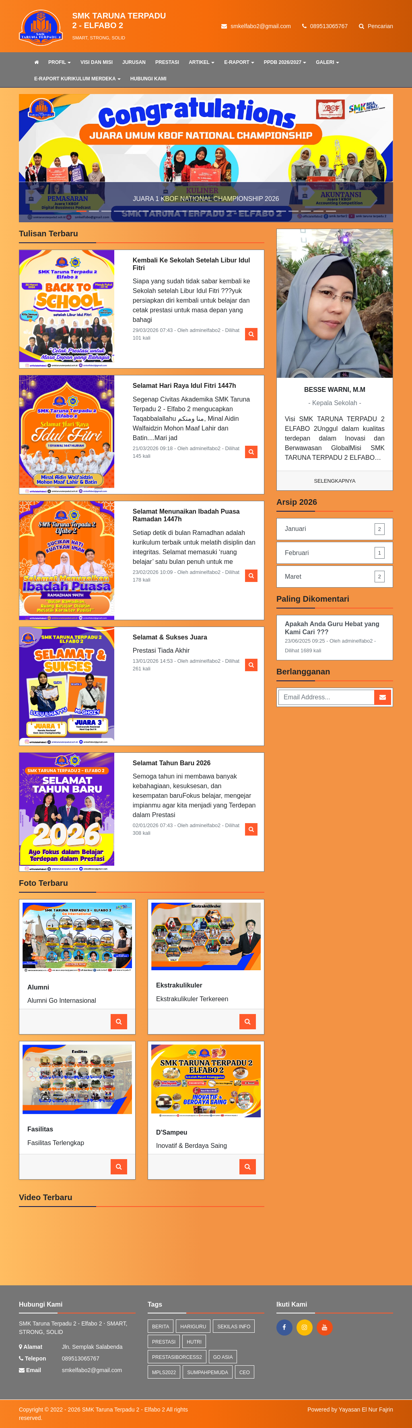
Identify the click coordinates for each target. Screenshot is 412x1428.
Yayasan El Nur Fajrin (366, 1409)
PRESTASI (167, 62)
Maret (335, 576)
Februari (335, 553)
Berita (160, 1327)
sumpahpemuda (207, 1372)
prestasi (163, 1342)
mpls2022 (164, 1372)
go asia (223, 1357)
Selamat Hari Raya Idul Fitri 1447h (184, 385)
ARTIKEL (201, 62)
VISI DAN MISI (96, 62)
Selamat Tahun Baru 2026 (172, 763)
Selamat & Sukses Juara (170, 637)
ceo (244, 1372)
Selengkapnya (335, 481)
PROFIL (59, 62)
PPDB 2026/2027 (285, 62)
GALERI (327, 62)
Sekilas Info (233, 1327)
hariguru (193, 1327)
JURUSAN (134, 62)
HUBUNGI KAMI (148, 79)
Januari (335, 529)
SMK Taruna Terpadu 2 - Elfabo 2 (122, 1409)
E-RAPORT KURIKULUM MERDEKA (77, 79)
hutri (194, 1342)
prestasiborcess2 (177, 1357)
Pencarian (376, 26)
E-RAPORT (239, 62)
